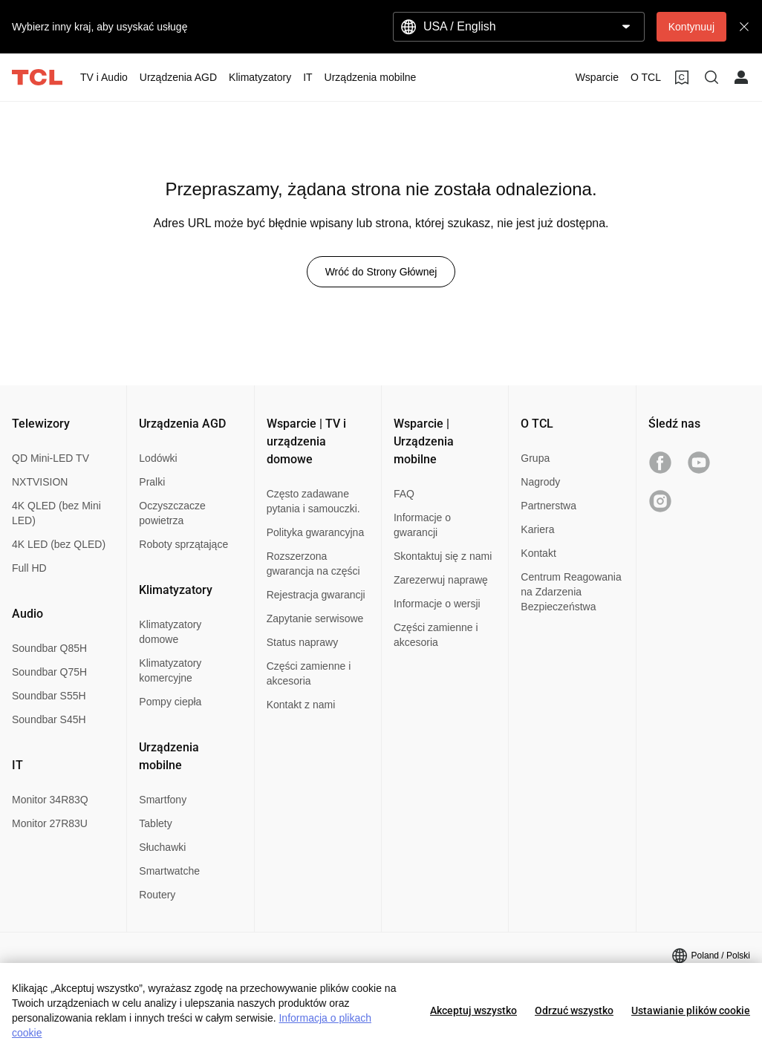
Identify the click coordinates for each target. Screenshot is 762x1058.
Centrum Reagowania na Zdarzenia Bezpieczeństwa (571, 592)
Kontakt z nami (301, 705)
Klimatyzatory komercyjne (170, 670)
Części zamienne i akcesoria (309, 673)
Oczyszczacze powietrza (172, 513)
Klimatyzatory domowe (170, 631)
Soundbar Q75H (49, 672)
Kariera (537, 529)
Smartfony (162, 800)
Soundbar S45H (49, 719)
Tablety (155, 823)
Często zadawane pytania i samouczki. (313, 501)
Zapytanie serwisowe (315, 618)
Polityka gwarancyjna (316, 532)
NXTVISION (40, 482)
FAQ (404, 494)
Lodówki (158, 458)
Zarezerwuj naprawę (441, 580)
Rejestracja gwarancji (316, 595)
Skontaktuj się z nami (443, 556)
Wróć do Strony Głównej (381, 272)
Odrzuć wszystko (574, 1010)
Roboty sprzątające (183, 544)
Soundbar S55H (49, 696)
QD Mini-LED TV (50, 458)
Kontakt (538, 553)
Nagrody (540, 482)
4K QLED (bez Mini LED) (56, 513)
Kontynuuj (691, 27)
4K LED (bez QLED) (58, 544)
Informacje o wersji (437, 604)
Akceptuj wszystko (473, 1010)
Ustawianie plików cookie (690, 1010)
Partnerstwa (548, 506)
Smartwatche (169, 871)
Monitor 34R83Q (50, 800)
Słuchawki (162, 847)
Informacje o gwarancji (422, 525)
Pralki (152, 482)
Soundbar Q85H (49, 648)
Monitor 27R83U (50, 823)
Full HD (29, 568)
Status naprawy (303, 642)
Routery (157, 895)
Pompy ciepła (170, 702)
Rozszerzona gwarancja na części (313, 563)
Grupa (535, 458)
